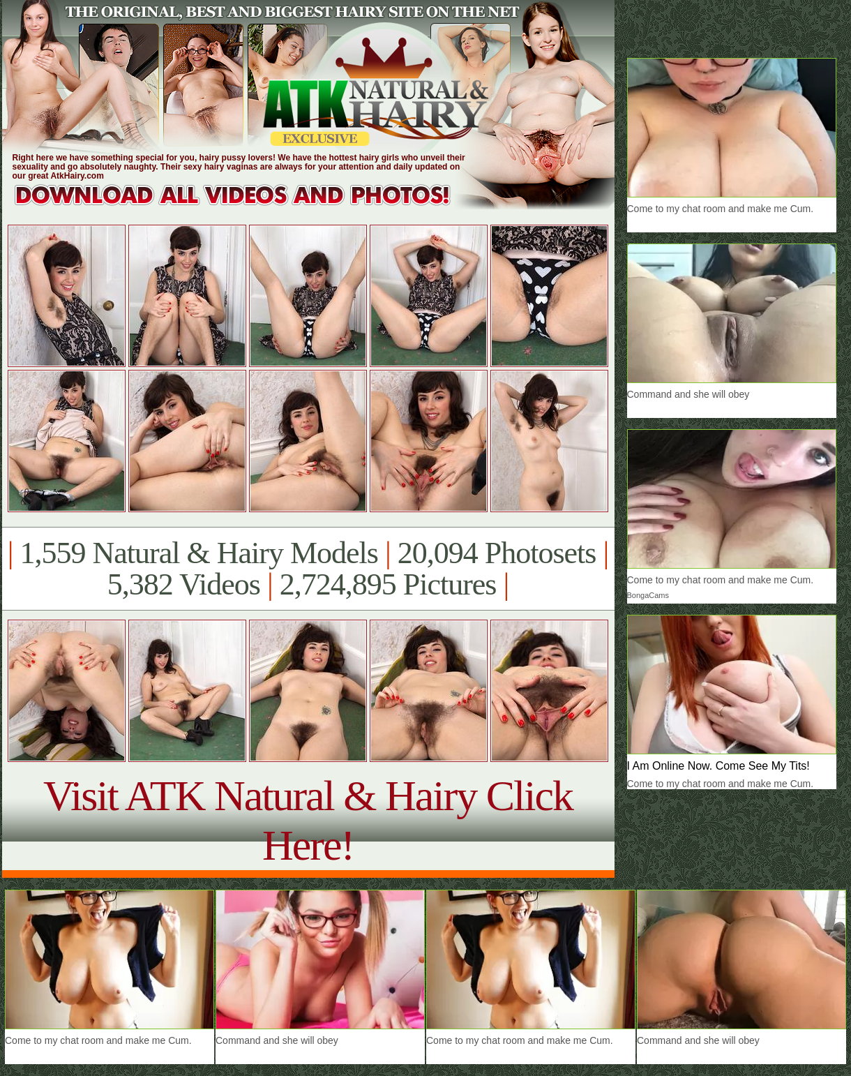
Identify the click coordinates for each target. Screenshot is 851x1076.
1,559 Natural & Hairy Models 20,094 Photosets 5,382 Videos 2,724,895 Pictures (308, 568)
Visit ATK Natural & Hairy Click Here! (308, 820)
